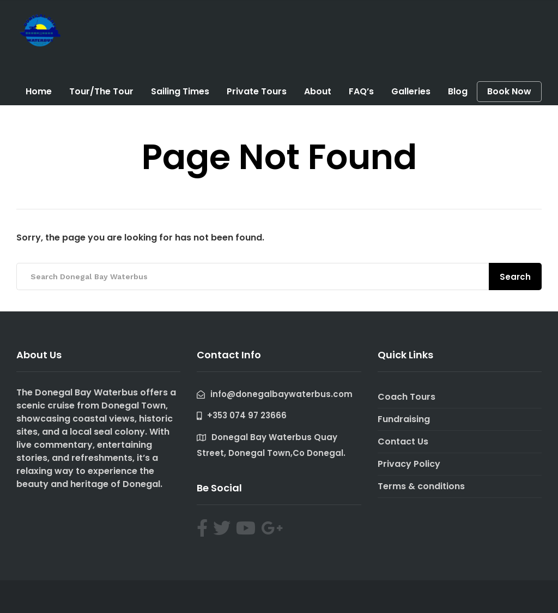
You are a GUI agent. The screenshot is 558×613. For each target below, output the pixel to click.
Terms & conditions (421, 486)
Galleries (410, 91)
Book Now (509, 91)
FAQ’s (361, 91)
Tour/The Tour (101, 91)
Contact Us (403, 441)
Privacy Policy (409, 464)
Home (39, 91)
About (317, 91)
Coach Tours (406, 396)
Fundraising (404, 419)
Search (515, 277)
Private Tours (257, 91)
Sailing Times (180, 91)
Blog (458, 91)
